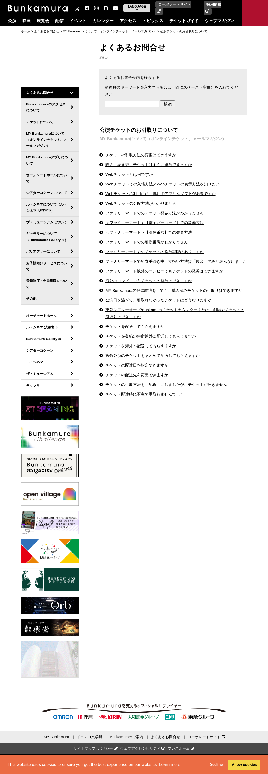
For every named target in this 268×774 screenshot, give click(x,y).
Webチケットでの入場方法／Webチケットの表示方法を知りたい (162, 184)
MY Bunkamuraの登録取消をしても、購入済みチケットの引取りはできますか (173, 290)
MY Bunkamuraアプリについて (47, 160)
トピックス (152, 21)
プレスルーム (181, 748)
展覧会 (43, 21)
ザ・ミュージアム (39, 374)
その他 (31, 298)
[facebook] (87, 8)
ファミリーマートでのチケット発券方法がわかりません (154, 213)
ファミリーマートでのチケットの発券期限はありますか (154, 251)
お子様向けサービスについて (46, 266)
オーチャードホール (41, 316)
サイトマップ (85, 748)
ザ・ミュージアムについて (46, 222)
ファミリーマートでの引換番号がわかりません (146, 242)
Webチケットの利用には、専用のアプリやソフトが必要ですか (160, 193)
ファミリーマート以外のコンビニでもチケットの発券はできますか (164, 271)
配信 (59, 21)
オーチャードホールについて (46, 178)
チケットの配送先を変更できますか (136, 375)
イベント (78, 21)
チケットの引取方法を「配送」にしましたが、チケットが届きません (166, 384)
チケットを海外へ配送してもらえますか (140, 346)
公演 (12, 21)
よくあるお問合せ (46, 31)
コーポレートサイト (206, 737)
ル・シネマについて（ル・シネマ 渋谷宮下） (46, 207)
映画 (26, 21)
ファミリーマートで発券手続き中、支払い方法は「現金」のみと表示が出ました (176, 261)
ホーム (25, 31)
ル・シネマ (34, 362)
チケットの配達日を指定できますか (136, 365)
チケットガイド (184, 21)
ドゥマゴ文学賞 (89, 737)
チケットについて (39, 122)
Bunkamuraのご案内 (126, 737)
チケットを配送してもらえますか (134, 326)
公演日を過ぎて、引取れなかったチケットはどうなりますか (158, 300)
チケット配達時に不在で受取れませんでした (144, 394)
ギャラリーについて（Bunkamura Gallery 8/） (47, 237)
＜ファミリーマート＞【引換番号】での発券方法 (148, 232)
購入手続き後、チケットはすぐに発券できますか (148, 164)
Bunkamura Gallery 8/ (43, 339)
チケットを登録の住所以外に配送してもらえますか (150, 336)
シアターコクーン (39, 350)
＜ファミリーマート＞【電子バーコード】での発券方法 (154, 222)
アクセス (128, 21)
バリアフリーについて (43, 251)
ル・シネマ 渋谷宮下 (42, 327)
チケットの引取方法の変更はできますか (140, 155)
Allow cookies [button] (244, 764)
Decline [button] (216, 764)
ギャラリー (34, 385)
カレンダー (103, 21)
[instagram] (96, 8)
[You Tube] (115, 8)
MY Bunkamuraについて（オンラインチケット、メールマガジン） (109, 31)
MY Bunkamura (56, 737)
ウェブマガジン (219, 21)
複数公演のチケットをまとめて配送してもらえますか (152, 355)
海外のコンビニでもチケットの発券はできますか (148, 280)
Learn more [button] (169, 764)
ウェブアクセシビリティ (142, 748)
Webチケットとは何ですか (129, 174)
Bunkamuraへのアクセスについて (45, 107)
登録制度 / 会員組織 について (46, 284)
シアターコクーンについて (46, 193)
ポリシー (108, 748)
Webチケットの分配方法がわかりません (140, 203)
